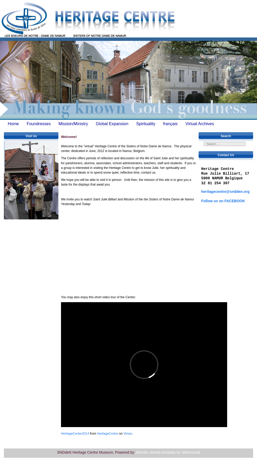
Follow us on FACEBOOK (223, 201)
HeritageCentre (107, 433)
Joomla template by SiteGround (174, 452)
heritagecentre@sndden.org (225, 191)
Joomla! (141, 452)
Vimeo (127, 433)
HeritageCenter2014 (75, 433)
